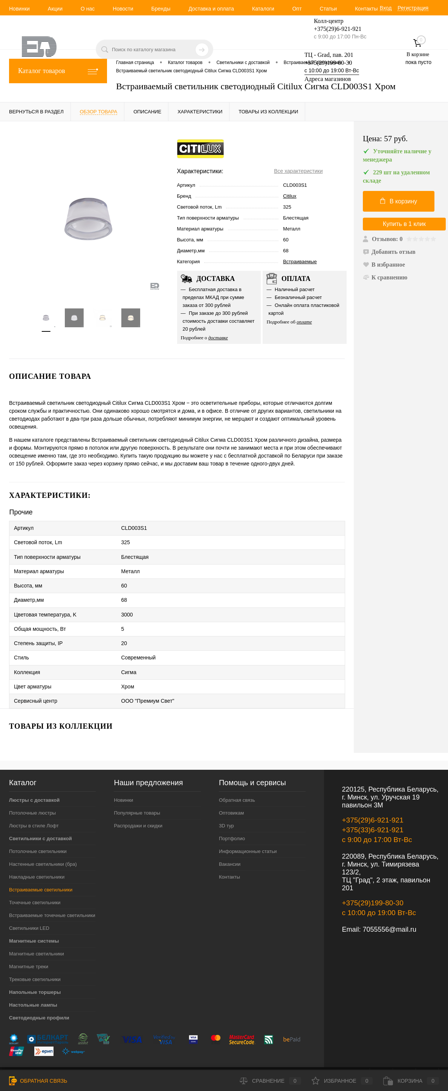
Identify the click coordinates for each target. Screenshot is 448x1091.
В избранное (384, 264)
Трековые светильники (35, 958)
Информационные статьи (248, 830)
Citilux (289, 196)
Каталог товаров (58, 71)
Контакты (366, 9)
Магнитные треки (28, 946)
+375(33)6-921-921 (373, 809)
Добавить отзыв (389, 252)
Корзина (411, 1081)
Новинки (19, 9)
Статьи (328, 9)
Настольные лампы (33, 984)
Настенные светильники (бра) (43, 843)
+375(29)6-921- (333, 29)
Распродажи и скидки (138, 805)
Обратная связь (237, 779)
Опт (297, 9)
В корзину (398, 201)
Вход (386, 8)
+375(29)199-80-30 (328, 63)
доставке (218, 337)
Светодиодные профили (39, 997)
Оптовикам (231, 792)
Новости (123, 9)
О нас (88, 9)
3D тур (226, 805)
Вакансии (229, 843)
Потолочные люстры (32, 792)
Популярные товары (137, 792)
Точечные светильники (35, 882)
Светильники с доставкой (40, 818)
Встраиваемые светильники (40, 869)
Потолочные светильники (38, 830)
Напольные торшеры (35, 971)
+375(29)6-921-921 (373, 799)
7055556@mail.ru (389, 908)
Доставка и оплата (211, 9)
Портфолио (232, 818)
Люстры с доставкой (34, 779)
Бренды (160, 9)
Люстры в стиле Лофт (34, 805)
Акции (55, 9)
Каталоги (263, 9)
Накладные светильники (36, 856)
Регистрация (413, 8)
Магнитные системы (34, 920)
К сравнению (385, 277)
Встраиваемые (300, 261)
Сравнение (270, 1081)
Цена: (385, 139)
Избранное (342, 1081)
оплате (304, 322)
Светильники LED (29, 907)
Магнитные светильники (36, 933)
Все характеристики (298, 171)
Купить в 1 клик (404, 224)
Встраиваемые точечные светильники (52, 894)
